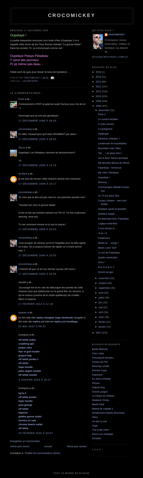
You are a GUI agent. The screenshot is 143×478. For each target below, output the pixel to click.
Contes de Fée (100, 361)
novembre (104, 278)
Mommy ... (103, 182)
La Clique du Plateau (103, 395)
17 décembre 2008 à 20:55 (37, 255)
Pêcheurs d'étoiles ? (109, 138)
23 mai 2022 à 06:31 (32, 326)
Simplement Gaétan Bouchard (108, 412)
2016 (99, 72)
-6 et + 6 (102, 233)
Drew (21, 99)
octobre (103, 283)
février (102, 321)
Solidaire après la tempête (112, 209)
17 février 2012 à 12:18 (35, 304)
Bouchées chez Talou (109, 148)
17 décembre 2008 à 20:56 (37, 274)
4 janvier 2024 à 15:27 (34, 379)
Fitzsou (96, 383)
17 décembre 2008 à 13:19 (37, 165)
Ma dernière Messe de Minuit (113, 162)
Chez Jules (98, 353)
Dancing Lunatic (100, 366)
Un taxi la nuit (99, 421)
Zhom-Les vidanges (102, 434)
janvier (103, 326)
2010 (99, 96)
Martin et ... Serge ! (108, 243)
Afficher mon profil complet (110, 57)
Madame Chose (100, 400)
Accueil (48, 446)
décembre (104, 110)
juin (101, 302)
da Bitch (22, 173)
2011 (99, 91)
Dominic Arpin (99, 370)
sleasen (22, 312)
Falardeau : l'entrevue (109, 167)
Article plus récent (19, 446)
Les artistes (30, 81)
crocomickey (71, 15)
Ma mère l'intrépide (108, 172)
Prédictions (104, 238)
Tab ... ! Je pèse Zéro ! (110, 153)
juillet (102, 297)
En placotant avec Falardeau (113, 218)
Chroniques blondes (103, 357)
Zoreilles (96, 438)
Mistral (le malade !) (102, 408)
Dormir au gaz (105, 272)
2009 (99, 101)
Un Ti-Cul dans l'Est (108, 195)
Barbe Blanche (100, 349)
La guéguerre (105, 128)
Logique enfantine (107, 223)
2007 (99, 332)
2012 (99, 86)
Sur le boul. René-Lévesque (113, 158)
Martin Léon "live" (107, 247)
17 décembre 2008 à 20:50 (37, 229)
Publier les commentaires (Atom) (42, 453)
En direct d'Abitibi (101, 378)
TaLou (21, 147)
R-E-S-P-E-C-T (106, 267)
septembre (105, 288)
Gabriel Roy (98, 387)
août (101, 292)
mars (102, 317)
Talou (95, 417)
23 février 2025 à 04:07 (35, 433)
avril (101, 312)
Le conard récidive (108, 119)
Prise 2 (101, 114)
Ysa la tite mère (100, 429)
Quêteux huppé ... (107, 213)
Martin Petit (98, 404)
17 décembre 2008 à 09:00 (37, 139)
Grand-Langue (100, 391)
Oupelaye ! (104, 177)
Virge (95, 425)
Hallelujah (103, 133)
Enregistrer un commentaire (25, 441)
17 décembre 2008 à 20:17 (37, 183)
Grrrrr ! (101, 262)
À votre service (106, 124)
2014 (99, 76)
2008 (99, 106)
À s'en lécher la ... (107, 228)
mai (101, 307)
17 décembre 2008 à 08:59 (37, 120)
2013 (99, 81)
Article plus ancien (77, 446)
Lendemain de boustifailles (112, 143)
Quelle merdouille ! (108, 257)
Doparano (97, 374)
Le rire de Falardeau (109, 252)
